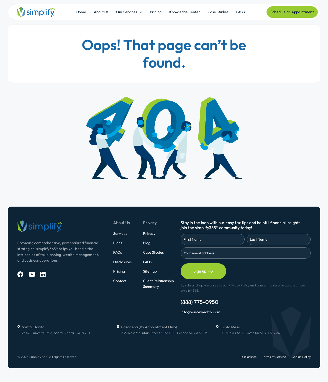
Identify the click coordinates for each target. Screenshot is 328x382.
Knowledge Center (184, 12)
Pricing (155, 12)
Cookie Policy (301, 357)
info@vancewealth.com (200, 312)
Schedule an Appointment (292, 12)
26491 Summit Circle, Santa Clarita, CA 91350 (56, 333)
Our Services (126, 12)
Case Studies (218, 12)
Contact (119, 280)
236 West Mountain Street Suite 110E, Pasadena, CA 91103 (164, 333)
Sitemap (150, 271)
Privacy (149, 233)
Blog (146, 242)
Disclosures (122, 262)
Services (120, 233)
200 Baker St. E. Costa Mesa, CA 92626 (250, 333)
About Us (101, 12)
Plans (117, 242)
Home (81, 12)
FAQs (240, 12)
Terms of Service (274, 357)
